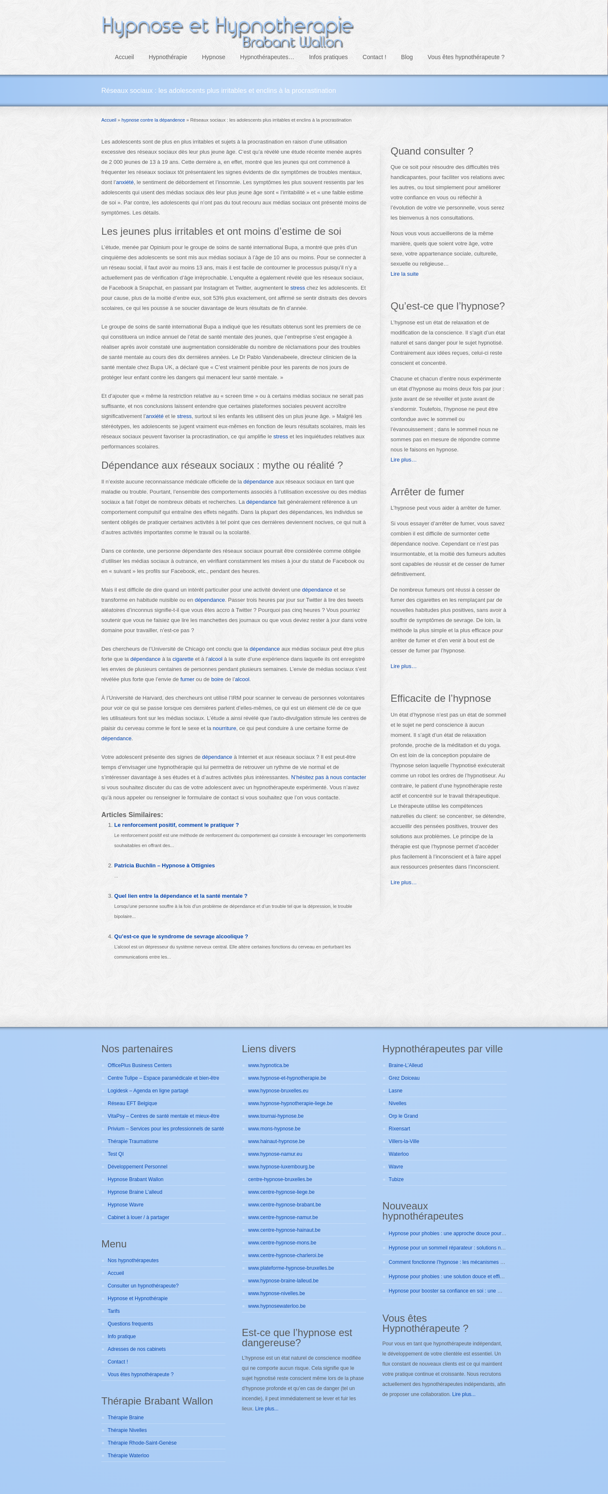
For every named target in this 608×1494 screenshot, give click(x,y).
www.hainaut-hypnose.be (276, 1141)
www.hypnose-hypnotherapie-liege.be (290, 1103)
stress (297, 288)
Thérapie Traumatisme (133, 1141)
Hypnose (213, 57)
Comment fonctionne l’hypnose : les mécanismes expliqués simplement (469, 1262)
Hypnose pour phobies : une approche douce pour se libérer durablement (471, 1233)
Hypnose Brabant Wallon (135, 1179)
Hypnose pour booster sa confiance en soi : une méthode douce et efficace (473, 1291)
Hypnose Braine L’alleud (135, 1192)
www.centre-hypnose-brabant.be (284, 1205)
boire (217, 679)
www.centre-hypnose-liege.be (281, 1192)
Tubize (396, 1179)
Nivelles (398, 1103)
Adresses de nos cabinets (137, 1349)
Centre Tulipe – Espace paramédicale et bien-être (163, 1078)
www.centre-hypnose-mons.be (282, 1243)
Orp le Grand (403, 1116)
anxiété (125, 182)
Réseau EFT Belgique (132, 1103)
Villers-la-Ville (404, 1141)
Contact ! (374, 57)
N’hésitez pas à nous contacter (328, 777)
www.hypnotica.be (268, 1065)
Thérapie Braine (126, 1418)
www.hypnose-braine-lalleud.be (283, 1281)
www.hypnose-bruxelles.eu (278, 1091)
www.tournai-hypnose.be (276, 1116)
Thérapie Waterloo (128, 1456)
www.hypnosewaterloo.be (277, 1306)
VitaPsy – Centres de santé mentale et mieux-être (164, 1116)
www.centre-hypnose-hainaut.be (284, 1230)
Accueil (124, 57)
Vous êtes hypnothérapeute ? (466, 57)
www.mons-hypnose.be (274, 1129)
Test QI (116, 1154)
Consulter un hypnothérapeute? (143, 1286)
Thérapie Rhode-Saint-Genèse (142, 1443)
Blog (407, 57)
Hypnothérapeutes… (267, 57)
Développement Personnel (137, 1167)
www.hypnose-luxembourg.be (281, 1167)
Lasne (396, 1091)
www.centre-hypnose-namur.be (283, 1217)
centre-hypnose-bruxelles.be (280, 1179)
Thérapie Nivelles (127, 1430)
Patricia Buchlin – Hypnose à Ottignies (164, 865)
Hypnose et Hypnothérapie (138, 1298)
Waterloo (399, 1154)
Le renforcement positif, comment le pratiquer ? (176, 825)
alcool (215, 659)
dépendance (259, 481)
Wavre (396, 1167)
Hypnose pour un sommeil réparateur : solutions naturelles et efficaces (468, 1248)
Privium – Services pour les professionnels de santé (166, 1129)
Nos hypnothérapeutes (133, 1260)
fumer (187, 679)
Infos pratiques (328, 57)
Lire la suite (404, 274)
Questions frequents (130, 1324)
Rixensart (399, 1129)
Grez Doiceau (404, 1078)
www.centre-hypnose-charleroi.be (285, 1255)
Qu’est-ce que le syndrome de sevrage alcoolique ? (181, 936)
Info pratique (122, 1336)
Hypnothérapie (168, 57)
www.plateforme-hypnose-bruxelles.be (291, 1268)
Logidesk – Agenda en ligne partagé (148, 1091)
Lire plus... (266, 1409)
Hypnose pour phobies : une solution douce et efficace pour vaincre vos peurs (476, 1276)
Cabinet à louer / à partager (138, 1217)
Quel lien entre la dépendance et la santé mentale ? (181, 896)
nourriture (224, 728)
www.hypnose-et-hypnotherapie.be (287, 1078)
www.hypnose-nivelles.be (276, 1293)
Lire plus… (404, 459)
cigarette (182, 659)
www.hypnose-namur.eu (275, 1154)
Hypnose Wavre (126, 1205)
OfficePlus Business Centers (140, 1065)
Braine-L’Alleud (406, 1065)
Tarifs (114, 1311)
